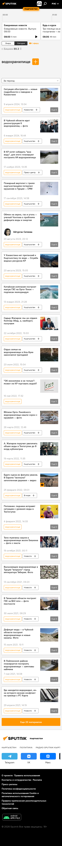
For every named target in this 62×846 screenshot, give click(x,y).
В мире (27, 495)
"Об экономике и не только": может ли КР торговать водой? (20, 382)
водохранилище (16, 61)
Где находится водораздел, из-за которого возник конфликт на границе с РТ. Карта (20, 693)
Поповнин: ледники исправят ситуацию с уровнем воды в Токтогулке (19, 509)
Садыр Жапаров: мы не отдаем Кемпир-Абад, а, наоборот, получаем (20, 321)
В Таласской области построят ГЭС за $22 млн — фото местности (20, 601)
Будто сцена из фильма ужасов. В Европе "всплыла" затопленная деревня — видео (21, 477)
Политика (26, 747)
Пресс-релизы (9, 784)
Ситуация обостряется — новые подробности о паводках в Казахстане (20, 92)
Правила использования (27, 775)
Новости (28, 556)
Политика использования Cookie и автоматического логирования (20, 795)
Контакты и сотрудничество (16, 779)
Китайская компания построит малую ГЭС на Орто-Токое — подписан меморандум (20, 289)
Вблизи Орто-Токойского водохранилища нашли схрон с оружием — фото (20, 415)
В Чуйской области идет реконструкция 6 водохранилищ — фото (17, 123)
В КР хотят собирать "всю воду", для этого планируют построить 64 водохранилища (20, 154)
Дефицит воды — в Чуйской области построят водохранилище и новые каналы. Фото (18, 633)
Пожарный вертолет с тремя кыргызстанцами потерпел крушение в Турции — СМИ (19, 186)
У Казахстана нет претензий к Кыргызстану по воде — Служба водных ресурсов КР (21, 258)
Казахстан (28, 109)
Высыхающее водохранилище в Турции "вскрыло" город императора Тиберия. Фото (21, 570)
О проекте (7, 775)
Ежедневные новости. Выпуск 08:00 (20, 30)
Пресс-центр (30, 172)
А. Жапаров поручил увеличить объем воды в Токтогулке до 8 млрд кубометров (20, 446)
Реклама (37, 779)
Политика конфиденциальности (19, 788)
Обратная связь (10, 808)
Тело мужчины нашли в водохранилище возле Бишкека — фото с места (21, 540)
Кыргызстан (29, 141)
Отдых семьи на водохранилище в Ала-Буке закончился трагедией (18, 352)
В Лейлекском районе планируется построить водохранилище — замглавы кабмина (19, 665)
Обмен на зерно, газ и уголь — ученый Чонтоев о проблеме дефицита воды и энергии (20, 217)
